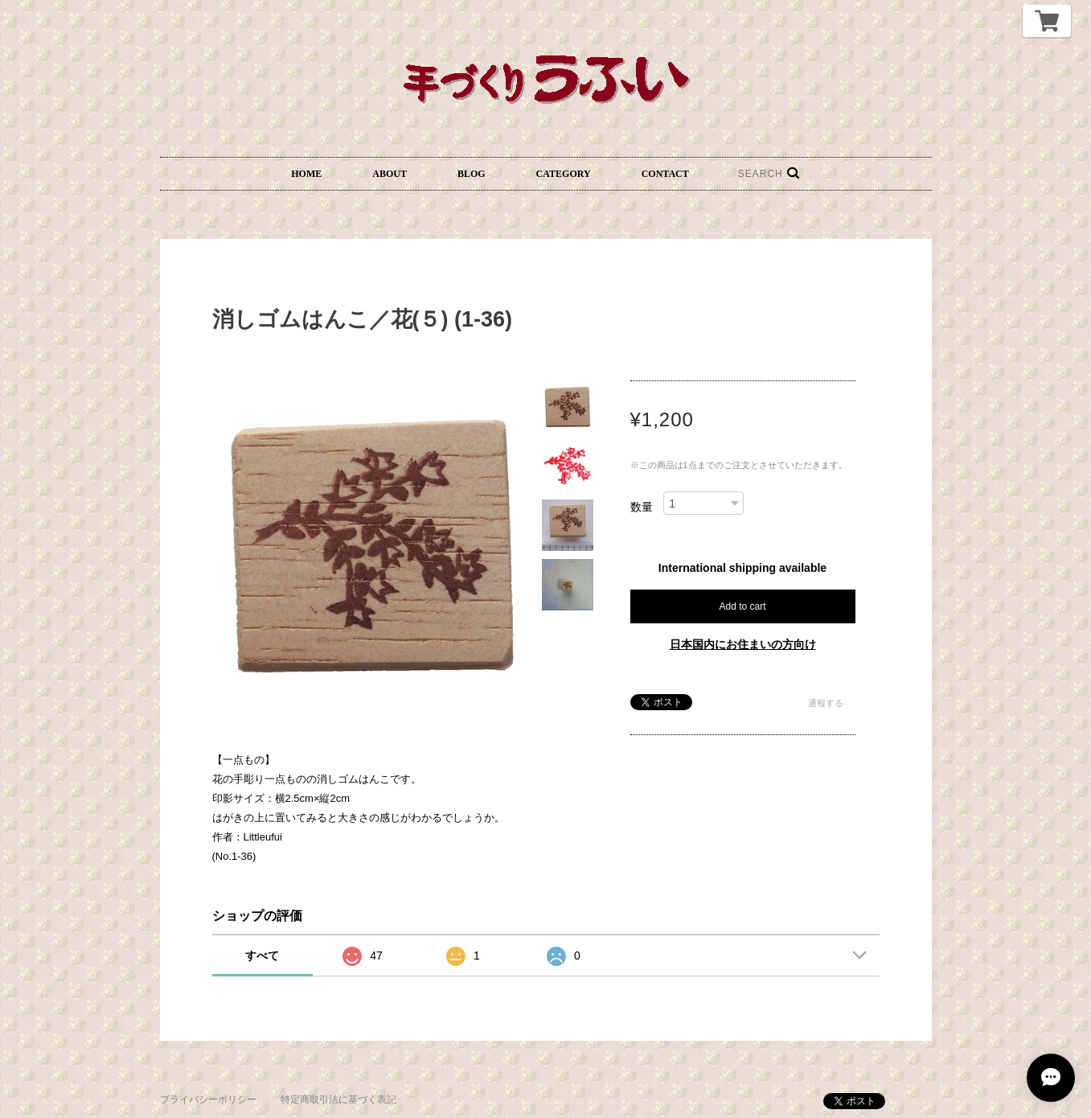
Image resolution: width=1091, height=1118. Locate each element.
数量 (641, 506)
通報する (825, 703)
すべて (262, 955)
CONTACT (665, 173)
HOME (306, 173)
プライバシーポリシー (208, 1099)
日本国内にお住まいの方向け (743, 644)
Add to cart (742, 606)
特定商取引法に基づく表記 (338, 1099)
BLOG (471, 173)
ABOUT (389, 173)
